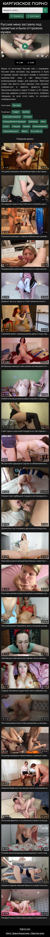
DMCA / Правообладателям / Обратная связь (25, 933)
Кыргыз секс (25, 929)
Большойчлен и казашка (14, 121)
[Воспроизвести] (3, 56)
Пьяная (26, 126)
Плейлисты (17, 16)
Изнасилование (40, 126)
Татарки (27, 116)
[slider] (19, 52)
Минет (25, 131)
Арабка (26, 112)
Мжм (43, 121)
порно (25, 4)
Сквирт (16, 112)
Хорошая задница (11, 116)
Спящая (16, 126)
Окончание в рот (10, 131)
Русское (16, 105)
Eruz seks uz (36, 131)
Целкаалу (33, 121)
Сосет (6, 126)
